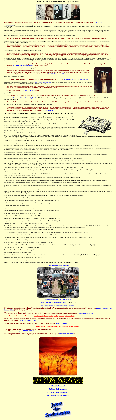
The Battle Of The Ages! (28, 90)
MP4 (71, 299)
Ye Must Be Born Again (58, 389)
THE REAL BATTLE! (82, 79)
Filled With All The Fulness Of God (56, 73)
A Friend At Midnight (61, 323)
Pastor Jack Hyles (10, 25)
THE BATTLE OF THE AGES (66, 334)
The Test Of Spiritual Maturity (85, 313)
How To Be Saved (58, 386)
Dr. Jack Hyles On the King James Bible (58, 265)
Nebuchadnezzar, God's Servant (28, 320)
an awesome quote (68, 79)
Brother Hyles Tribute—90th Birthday (56, 299)
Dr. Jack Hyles (98, 22)
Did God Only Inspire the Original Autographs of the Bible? (58, 305)
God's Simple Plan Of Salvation (58, 395)
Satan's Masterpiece (48, 110)
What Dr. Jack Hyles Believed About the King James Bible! (24, 97)
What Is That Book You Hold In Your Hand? (53, 302)
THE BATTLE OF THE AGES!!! (43, 82)
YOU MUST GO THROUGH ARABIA (23, 65)
